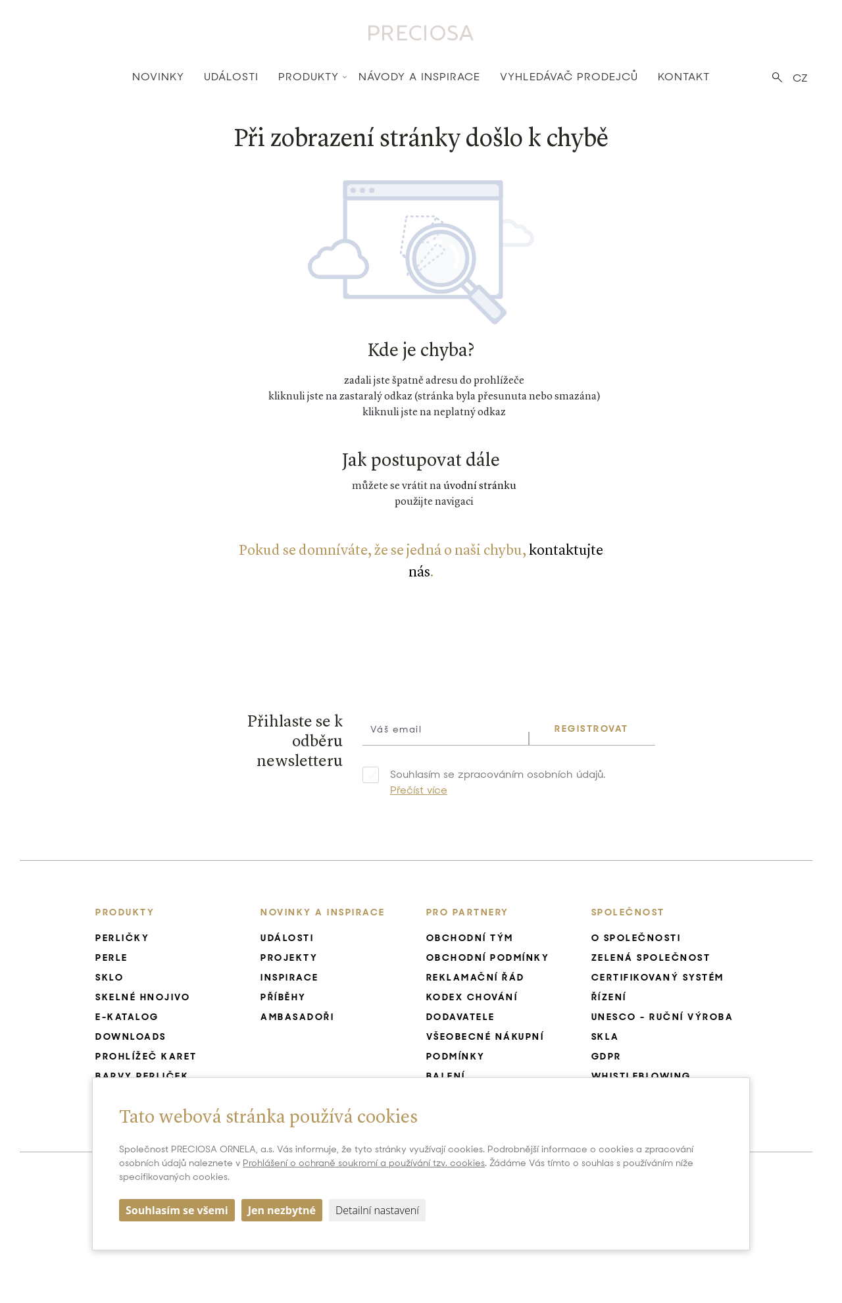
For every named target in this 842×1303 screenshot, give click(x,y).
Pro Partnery (467, 912)
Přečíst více (418, 790)
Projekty (289, 957)
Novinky (158, 77)
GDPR (606, 1056)
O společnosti (636, 938)
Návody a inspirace (419, 77)
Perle (111, 957)
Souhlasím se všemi (177, 1210)
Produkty (308, 77)
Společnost (628, 912)
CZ (800, 78)
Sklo (109, 977)
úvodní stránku (479, 486)
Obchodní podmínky (488, 957)
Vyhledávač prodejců (569, 77)
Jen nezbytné (282, 1210)
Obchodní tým (470, 938)
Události (231, 77)
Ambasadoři (297, 1017)
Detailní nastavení (377, 1210)
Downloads (130, 1036)
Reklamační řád (475, 977)
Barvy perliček (142, 1076)
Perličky (122, 938)
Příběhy (283, 997)
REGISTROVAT (592, 728)
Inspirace (289, 977)
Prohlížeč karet (146, 1056)
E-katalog (127, 1017)
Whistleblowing (641, 1076)
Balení (446, 1076)
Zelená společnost (651, 957)
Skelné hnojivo (142, 997)
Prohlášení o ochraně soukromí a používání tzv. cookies (364, 1163)
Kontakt (684, 77)
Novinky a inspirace (322, 912)
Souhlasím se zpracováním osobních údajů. (497, 782)
